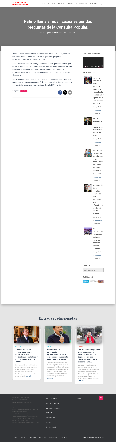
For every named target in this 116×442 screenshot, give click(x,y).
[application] (93, 62)
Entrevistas (50, 417)
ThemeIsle (100, 437)
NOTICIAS (51, 3)
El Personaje (51, 427)
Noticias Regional (53, 408)
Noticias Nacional (53, 403)
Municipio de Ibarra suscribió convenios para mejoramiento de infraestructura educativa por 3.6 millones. (98, 199)
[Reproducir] (85, 66)
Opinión (48, 422)
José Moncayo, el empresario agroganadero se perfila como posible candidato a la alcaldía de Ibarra (57, 354)
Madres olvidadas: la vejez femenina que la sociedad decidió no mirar (98, 126)
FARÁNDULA (72, 3)
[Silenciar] (99, 66)
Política (24, 90)
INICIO (43, 3)
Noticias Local (51, 399)
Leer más (28, 376)
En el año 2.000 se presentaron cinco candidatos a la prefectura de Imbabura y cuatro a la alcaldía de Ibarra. (26, 355)
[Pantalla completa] (102, 66)
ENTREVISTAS (83, 3)
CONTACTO (93, 3)
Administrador (98, 110)
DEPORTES (61, 3)
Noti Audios (50, 413)
